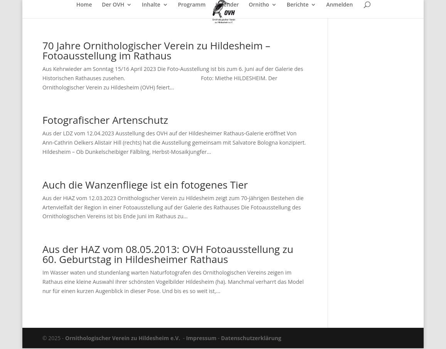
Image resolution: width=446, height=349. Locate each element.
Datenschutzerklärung (251, 338)
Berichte (298, 5)
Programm (191, 5)
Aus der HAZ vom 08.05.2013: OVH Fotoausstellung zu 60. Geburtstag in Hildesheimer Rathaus (167, 254)
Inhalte (151, 5)
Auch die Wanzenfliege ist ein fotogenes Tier (145, 185)
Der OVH (113, 5)
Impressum (201, 338)
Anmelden (339, 5)
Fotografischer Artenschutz (105, 120)
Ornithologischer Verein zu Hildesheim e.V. (122, 338)
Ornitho (259, 5)
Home (84, 5)
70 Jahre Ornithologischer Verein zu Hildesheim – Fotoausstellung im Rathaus (156, 50)
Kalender (227, 5)
